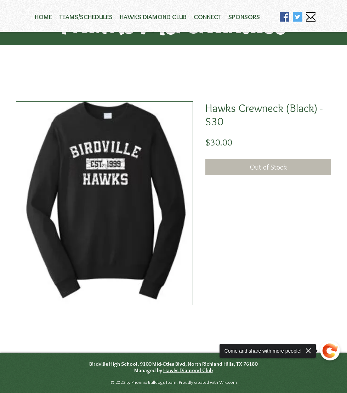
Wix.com (227, 382)
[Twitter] (297, 17)
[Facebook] (284, 17)
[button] (86, 16)
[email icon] (310, 17)
